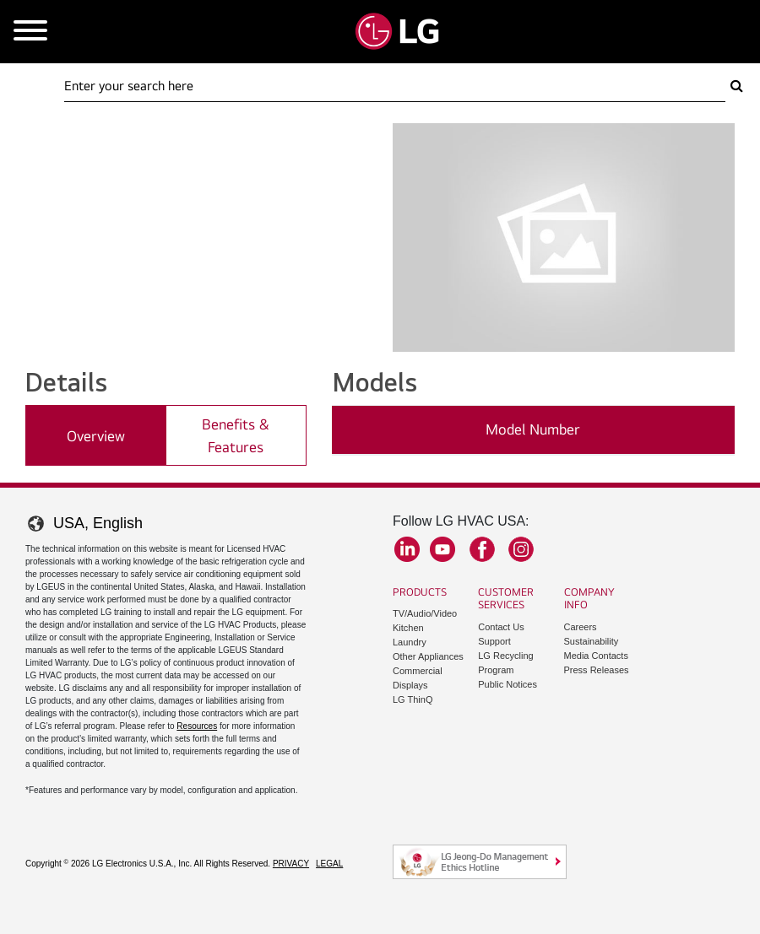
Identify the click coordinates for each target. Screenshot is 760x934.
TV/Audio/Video (425, 613)
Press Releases (596, 670)
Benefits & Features (235, 435)
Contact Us (501, 627)
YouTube (442, 549)
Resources (196, 726)
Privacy (291, 863)
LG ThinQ (413, 699)
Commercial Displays (417, 678)
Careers (580, 627)
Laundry (409, 642)
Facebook (482, 549)
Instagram (521, 549)
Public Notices (507, 684)
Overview (96, 436)
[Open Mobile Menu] (30, 31)
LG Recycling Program (505, 663)
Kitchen (408, 628)
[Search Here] (394, 86)
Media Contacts (596, 656)
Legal (329, 863)
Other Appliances (428, 656)
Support (494, 641)
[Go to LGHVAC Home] (397, 31)
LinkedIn (407, 549)
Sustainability (591, 641)
